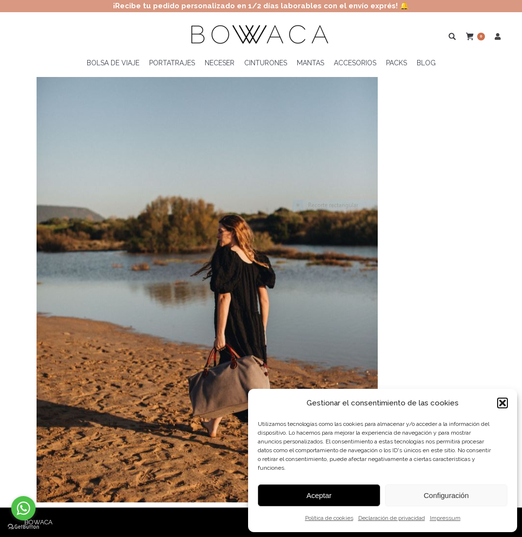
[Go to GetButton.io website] (23, 527)
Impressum (445, 518)
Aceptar (319, 495)
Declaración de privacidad (391, 518)
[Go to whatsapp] (23, 508)
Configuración (446, 495)
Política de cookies (329, 518)
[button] (502, 403)
